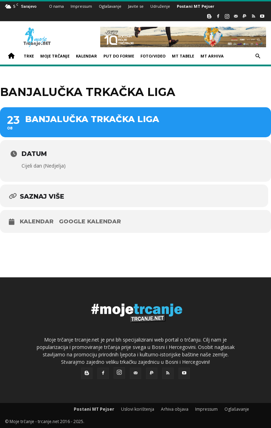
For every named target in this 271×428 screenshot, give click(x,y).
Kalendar (37, 221)
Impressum (81, 6)
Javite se (136, 6)
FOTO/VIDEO (152, 56)
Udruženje (160, 6)
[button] (257, 56)
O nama (56, 6)
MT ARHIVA (212, 56)
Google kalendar (90, 221)
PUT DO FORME (118, 56)
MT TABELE (183, 56)
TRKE (29, 56)
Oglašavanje (110, 6)
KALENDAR (86, 56)
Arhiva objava (174, 409)
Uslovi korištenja (137, 409)
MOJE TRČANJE (55, 56)
